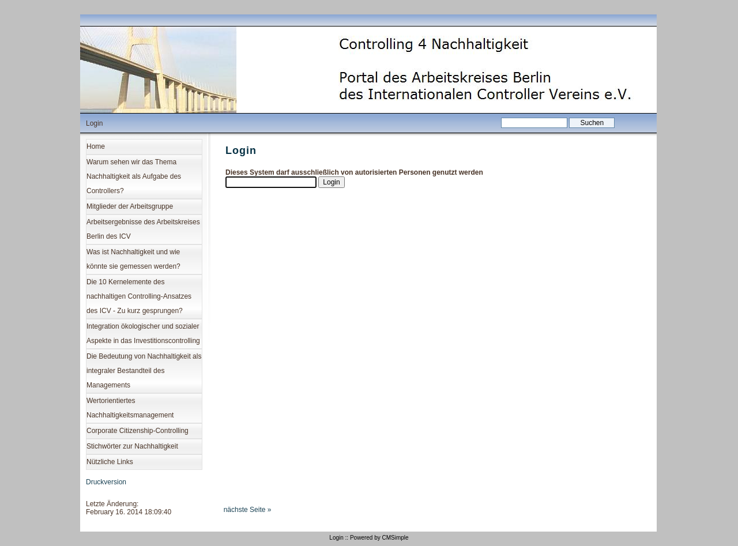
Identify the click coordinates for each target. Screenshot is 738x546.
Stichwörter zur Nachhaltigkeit (132, 446)
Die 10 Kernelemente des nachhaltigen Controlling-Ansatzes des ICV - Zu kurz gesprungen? (138, 296)
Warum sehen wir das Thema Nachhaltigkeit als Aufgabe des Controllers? (133, 176)
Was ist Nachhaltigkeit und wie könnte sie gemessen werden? (133, 259)
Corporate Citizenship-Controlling (137, 431)
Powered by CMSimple (379, 537)
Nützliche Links (109, 462)
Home (95, 146)
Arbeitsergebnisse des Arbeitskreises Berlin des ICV (143, 229)
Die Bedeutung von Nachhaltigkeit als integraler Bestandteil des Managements (143, 370)
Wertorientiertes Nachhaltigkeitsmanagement (130, 408)
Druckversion (106, 482)
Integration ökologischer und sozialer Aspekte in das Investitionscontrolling (143, 333)
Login (336, 537)
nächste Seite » (248, 510)
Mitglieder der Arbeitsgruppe (129, 206)
